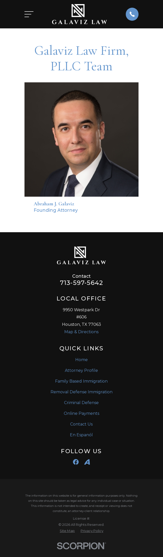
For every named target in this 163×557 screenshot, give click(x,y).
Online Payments (81, 413)
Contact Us (81, 424)
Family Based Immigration (81, 381)
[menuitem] (67, 531)
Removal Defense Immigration (81, 391)
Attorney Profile (81, 370)
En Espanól (81, 434)
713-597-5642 (81, 283)
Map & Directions (81, 331)
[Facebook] (76, 462)
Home (81, 359)
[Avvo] (87, 462)
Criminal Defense (81, 402)
